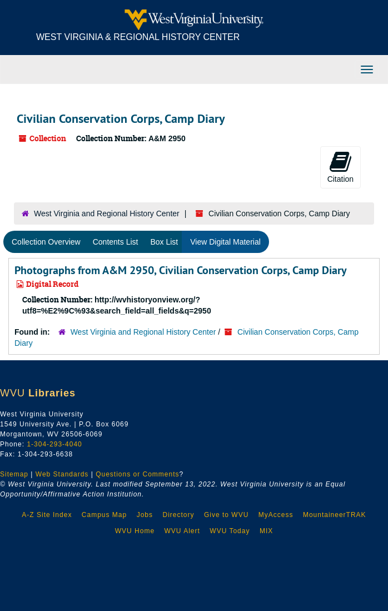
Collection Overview (46, 241)
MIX (266, 531)
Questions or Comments (137, 474)
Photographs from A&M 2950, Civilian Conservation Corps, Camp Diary (180, 270)
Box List (164, 241)
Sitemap (14, 474)
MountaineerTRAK (334, 515)
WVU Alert (182, 531)
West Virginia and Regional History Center (107, 213)
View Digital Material (225, 241)
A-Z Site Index (47, 515)
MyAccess (276, 515)
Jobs (145, 515)
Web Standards (62, 474)
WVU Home (135, 531)
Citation (340, 166)
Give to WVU (226, 515)
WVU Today (230, 531)
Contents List (115, 241)
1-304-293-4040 (54, 444)
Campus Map (104, 515)
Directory (178, 515)
